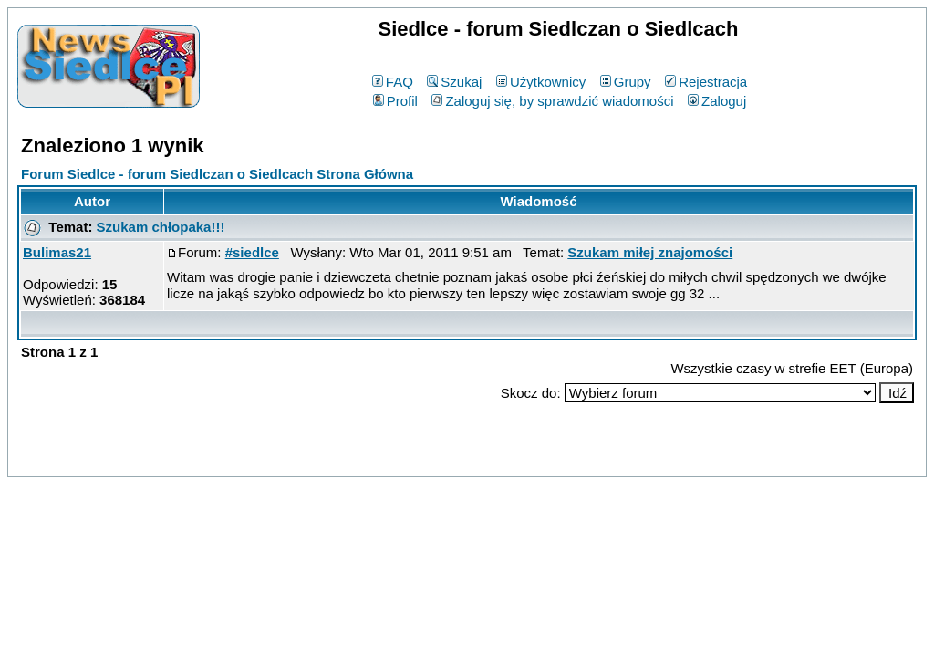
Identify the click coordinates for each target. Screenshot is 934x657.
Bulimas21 (57, 252)
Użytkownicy (541, 81)
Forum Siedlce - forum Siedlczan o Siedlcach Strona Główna (217, 174)
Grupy (625, 81)
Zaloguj (717, 101)
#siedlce (252, 252)
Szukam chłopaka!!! (161, 227)
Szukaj (454, 81)
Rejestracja (706, 81)
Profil (395, 101)
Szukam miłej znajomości (649, 252)
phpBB (425, 459)
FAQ (392, 81)
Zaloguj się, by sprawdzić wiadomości (552, 101)
